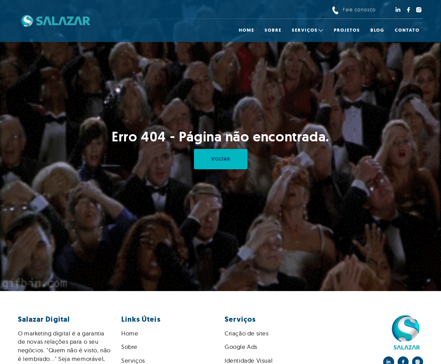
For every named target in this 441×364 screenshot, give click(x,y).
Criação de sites (247, 333)
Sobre (129, 346)
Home (129, 333)
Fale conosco (359, 9)
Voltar (220, 159)
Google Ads (241, 346)
